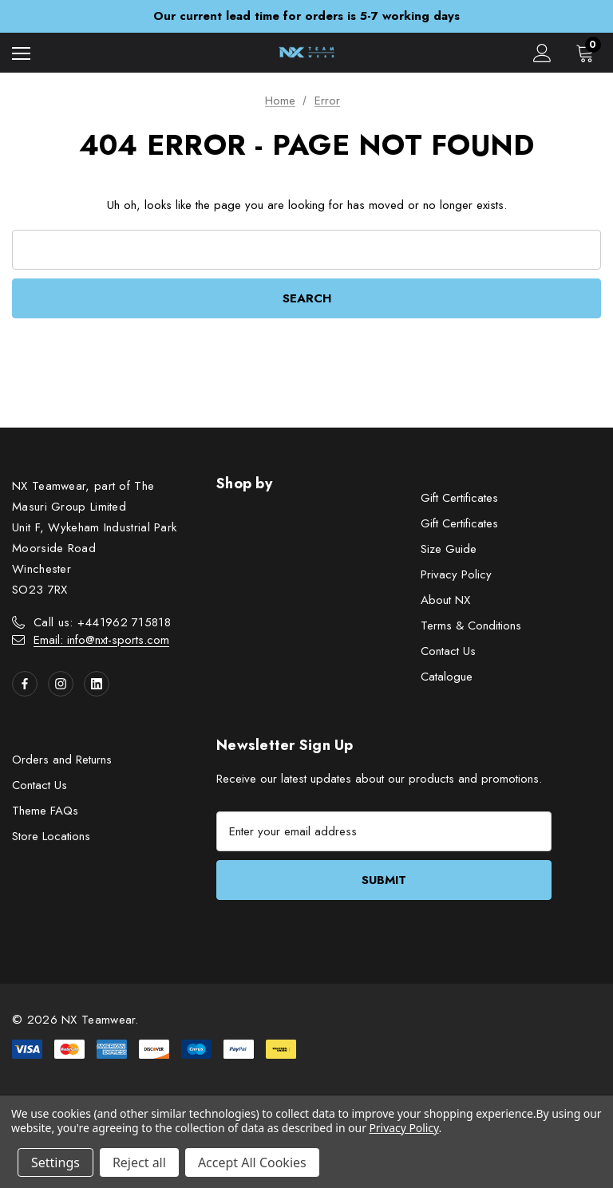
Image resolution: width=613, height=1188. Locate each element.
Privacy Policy (456, 574)
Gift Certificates (459, 498)
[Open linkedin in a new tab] (96, 684)
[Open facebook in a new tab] (25, 684)
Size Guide (449, 549)
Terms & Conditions (471, 625)
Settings (55, 1162)
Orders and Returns (62, 759)
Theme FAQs (45, 810)
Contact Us (448, 651)
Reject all (139, 1162)
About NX (445, 600)
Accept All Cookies (252, 1162)
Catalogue (447, 676)
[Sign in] (542, 53)
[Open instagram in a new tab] (60, 684)
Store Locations (51, 836)
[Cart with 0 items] (588, 52)
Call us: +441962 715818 (102, 622)
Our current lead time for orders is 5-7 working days (306, 16)
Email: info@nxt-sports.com (101, 640)
